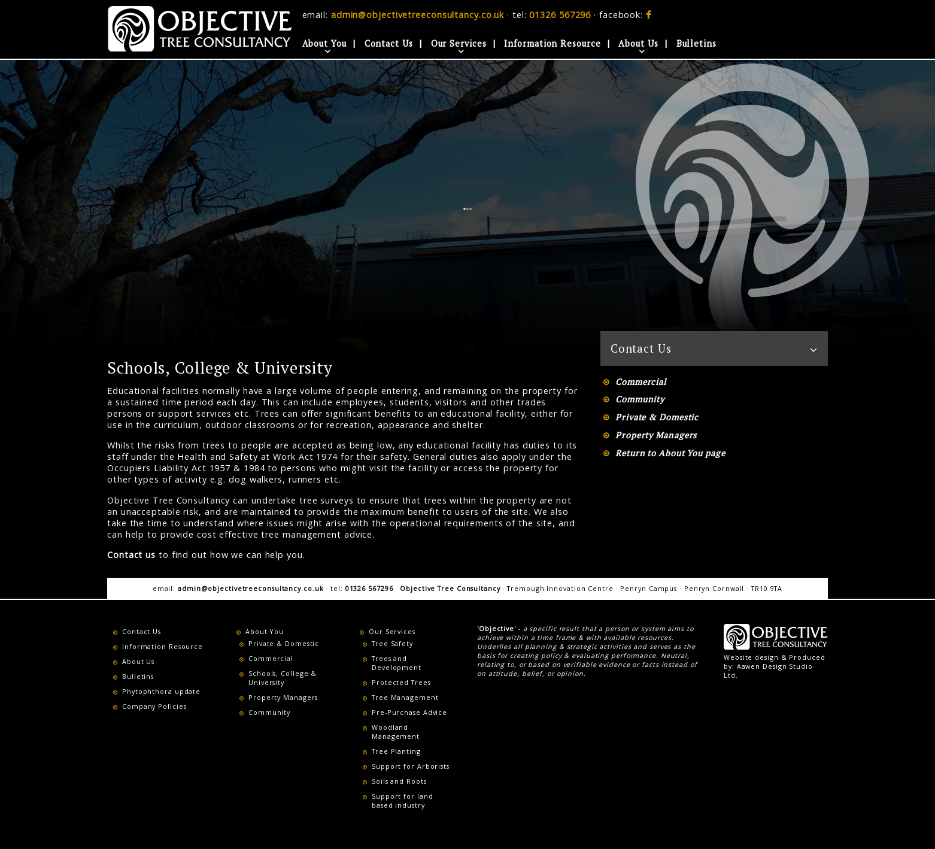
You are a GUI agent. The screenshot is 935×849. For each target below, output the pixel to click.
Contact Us (389, 43)
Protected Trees (401, 682)
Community (639, 399)
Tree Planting (396, 751)
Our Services (459, 43)
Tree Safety (392, 643)
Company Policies (154, 706)
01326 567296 (560, 14)
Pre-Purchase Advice (409, 712)
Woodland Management (396, 732)
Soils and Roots (399, 781)
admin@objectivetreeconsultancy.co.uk (417, 14)
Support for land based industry (402, 800)
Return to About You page (670, 453)
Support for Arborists (411, 766)
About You (324, 43)
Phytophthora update (161, 691)
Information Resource (552, 43)
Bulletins (696, 43)
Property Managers (656, 435)
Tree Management (405, 697)
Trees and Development (396, 663)
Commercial (640, 381)
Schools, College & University (282, 678)
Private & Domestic (657, 417)
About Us (638, 43)
